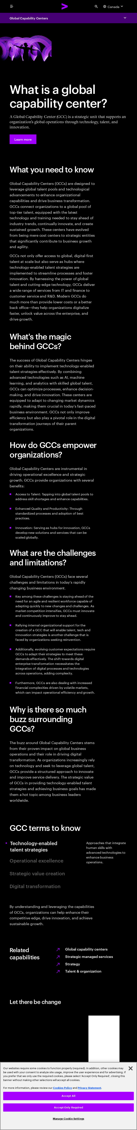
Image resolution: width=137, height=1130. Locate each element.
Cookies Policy (62, 1088)
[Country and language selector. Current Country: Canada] (113, 6)
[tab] (106, 865)
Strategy (72, 963)
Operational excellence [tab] (36, 860)
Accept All (68, 1096)
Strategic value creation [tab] (37, 873)
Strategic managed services (89, 956)
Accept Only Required (68, 1107)
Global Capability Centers (29, 18)
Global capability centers (86, 948)
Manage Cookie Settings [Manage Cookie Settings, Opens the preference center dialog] (68, 1118)
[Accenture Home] (65, 6)
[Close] (130, 1068)
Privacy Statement (89, 1088)
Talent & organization (83, 970)
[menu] (11, 6)
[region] (68, 1096)
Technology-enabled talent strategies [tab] (37, 846)
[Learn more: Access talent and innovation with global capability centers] (23, 139)
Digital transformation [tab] (35, 886)
